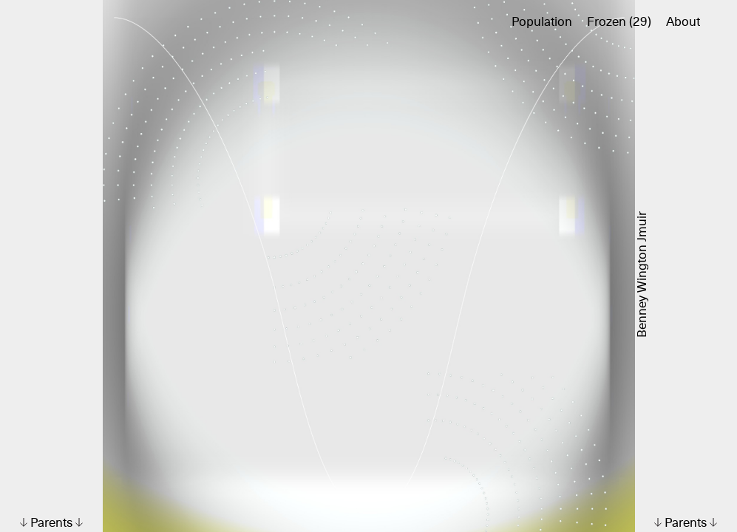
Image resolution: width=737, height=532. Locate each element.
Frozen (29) (619, 22)
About (683, 22)
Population (542, 22)
